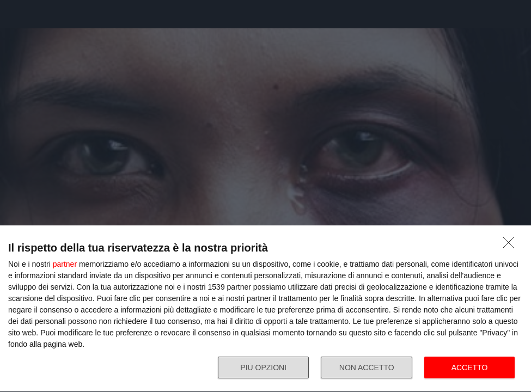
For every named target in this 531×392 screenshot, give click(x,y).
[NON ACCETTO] (511, 245)
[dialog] (265, 309)
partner (65, 264)
